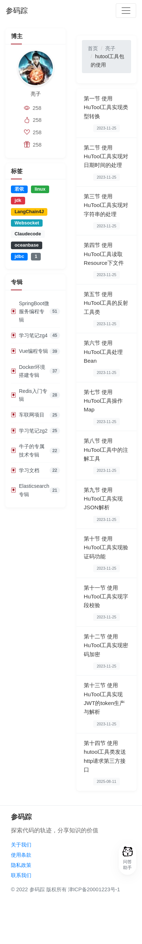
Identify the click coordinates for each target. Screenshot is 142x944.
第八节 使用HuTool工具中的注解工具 (106, 450)
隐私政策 (21, 865)
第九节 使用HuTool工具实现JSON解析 (103, 499)
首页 (93, 48)
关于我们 (21, 845)
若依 (19, 189)
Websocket (27, 223)
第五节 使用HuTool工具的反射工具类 (106, 303)
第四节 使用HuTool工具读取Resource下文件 (104, 254)
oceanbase (27, 245)
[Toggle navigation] (126, 10)
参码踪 (17, 11)
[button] (127, 859)
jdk (18, 200)
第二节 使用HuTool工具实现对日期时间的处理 (106, 156)
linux (40, 189)
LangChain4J (29, 211)
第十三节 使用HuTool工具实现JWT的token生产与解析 (104, 698)
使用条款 (21, 855)
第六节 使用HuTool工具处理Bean (103, 352)
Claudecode (28, 233)
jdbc (19, 256)
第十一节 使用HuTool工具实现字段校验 (106, 597)
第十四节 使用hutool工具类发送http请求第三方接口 (105, 756)
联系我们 (21, 875)
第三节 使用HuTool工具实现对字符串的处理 (106, 205)
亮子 (110, 48)
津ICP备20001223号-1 (94, 889)
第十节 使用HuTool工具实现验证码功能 (106, 547)
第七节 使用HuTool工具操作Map (103, 401)
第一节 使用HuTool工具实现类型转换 (106, 107)
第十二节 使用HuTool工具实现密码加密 (106, 645)
